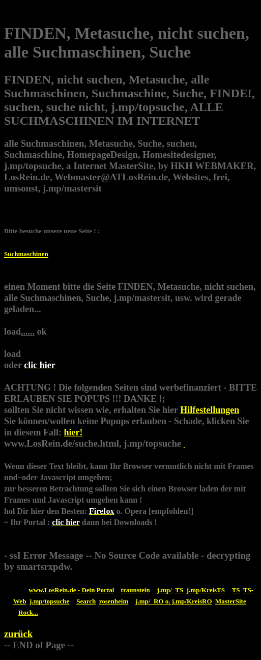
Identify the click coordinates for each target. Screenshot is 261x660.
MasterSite (230, 601)
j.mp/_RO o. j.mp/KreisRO (173, 601)
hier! (73, 432)
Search (86, 601)
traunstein (135, 590)
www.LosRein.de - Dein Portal (71, 590)
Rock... (28, 612)
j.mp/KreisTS (206, 590)
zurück (18, 633)
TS (236, 590)
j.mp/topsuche (49, 601)
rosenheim (114, 601)
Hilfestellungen (209, 410)
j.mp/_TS (170, 590)
